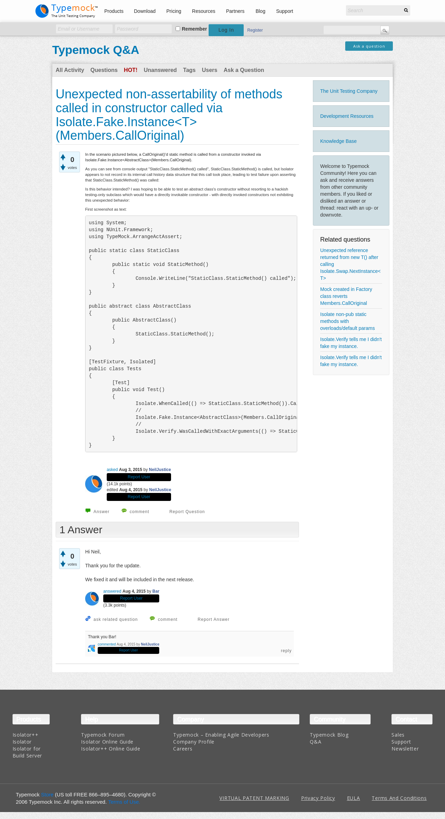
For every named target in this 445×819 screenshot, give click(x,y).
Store (47, 794)
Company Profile (194, 741)
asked (112, 469)
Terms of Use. (124, 802)
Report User (139, 477)
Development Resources (346, 116)
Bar (155, 591)
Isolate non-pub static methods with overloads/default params (347, 321)
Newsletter (405, 748)
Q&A (315, 741)
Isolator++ (26, 734)
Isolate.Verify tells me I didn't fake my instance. (351, 342)
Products (113, 11)
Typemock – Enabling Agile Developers (221, 734)
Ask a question (369, 46)
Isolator (22, 741)
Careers (182, 748)
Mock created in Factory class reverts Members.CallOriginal (346, 296)
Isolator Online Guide (107, 741)
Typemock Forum (102, 734)
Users (209, 70)
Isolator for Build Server (27, 752)
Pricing (174, 11)
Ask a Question (244, 70)
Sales (398, 734)
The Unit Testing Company (349, 91)
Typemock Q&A (95, 49)
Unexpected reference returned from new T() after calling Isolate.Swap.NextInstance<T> (350, 264)
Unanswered (160, 70)
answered (112, 591)
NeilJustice (160, 469)
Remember (194, 28)
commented (107, 644)
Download (144, 11)
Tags (189, 70)
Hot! (130, 70)
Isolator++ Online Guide (110, 748)
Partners (235, 11)
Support (284, 11)
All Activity (70, 70)
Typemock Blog (329, 734)
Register (255, 30)
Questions (104, 70)
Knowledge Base (338, 141)
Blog (260, 11)
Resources (203, 11)
